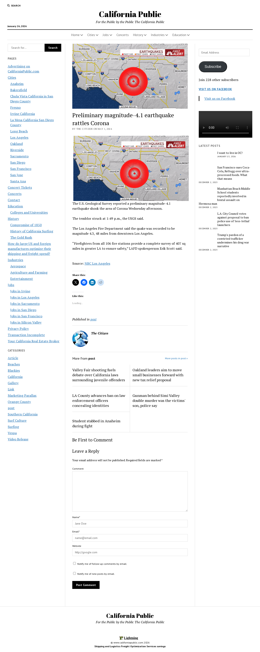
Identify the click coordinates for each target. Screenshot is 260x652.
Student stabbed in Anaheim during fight (96, 423)
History (138, 35)
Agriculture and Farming (29, 272)
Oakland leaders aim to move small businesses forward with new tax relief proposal (157, 374)
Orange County (19, 401)
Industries (158, 35)
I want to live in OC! (229, 153)
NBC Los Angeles (97, 263)
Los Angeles (19, 137)
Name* (76, 517)
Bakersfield (18, 90)
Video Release (18, 439)
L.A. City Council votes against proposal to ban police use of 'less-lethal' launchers (233, 219)
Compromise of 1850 (26, 225)
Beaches (14, 364)
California (15, 376)
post (11, 408)
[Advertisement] (225, 320)
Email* (76, 531)
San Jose (16, 175)
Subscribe (213, 67)
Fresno (15, 107)
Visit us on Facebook (215, 89)
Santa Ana (18, 181)
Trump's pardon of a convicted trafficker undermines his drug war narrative (233, 240)
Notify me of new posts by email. (96, 573)
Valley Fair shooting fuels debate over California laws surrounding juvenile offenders (98, 374)
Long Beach (19, 131)
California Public (130, 14)
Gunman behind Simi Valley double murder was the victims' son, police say (158, 400)
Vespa (12, 433)
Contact (14, 200)
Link (11, 389)
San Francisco (20, 168)
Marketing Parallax (22, 395)
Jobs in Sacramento (25, 303)
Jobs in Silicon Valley (25, 322)
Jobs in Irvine (20, 291)
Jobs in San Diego (23, 310)
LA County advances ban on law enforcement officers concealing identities (98, 400)
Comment (78, 468)
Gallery (13, 383)
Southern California (23, 414)
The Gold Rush (21, 237)
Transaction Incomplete (26, 335)
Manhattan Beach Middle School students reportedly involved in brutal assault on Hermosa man (224, 196)
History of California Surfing (31, 231)
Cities (91, 35)
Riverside (17, 150)
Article (13, 358)
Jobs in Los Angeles (24, 297)
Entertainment (21, 278)
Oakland (16, 143)
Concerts (122, 35)
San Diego (17, 162)
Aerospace (18, 266)
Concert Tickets (20, 187)
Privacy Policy (18, 328)
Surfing (13, 426)
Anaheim (17, 83)
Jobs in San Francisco (26, 316)
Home (75, 35)
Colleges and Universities (29, 212)
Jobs (106, 35)
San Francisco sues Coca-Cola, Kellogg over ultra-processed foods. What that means (233, 173)
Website (76, 545)
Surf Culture (17, 420)
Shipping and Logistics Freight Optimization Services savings (130, 646)
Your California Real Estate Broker (33, 341)
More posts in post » (176, 358)
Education (179, 35)
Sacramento (19, 156)
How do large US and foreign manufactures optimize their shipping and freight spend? (29, 248)
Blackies (14, 370)
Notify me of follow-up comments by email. (102, 563)
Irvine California (22, 113)
